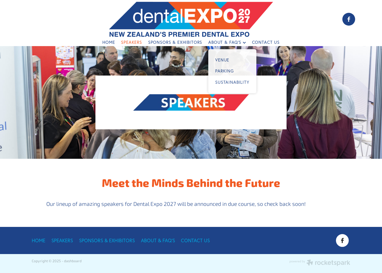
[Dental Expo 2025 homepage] (191, 19)
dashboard (73, 261)
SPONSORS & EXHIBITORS (175, 42)
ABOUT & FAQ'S (227, 42)
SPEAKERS (131, 42)
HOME (108, 42)
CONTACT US (266, 42)
